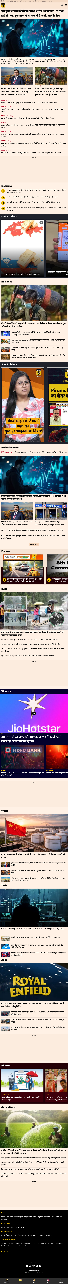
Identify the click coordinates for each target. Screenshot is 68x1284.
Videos (5, 691)
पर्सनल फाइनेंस (19, 1217)
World (4, 811)
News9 (7, 1)
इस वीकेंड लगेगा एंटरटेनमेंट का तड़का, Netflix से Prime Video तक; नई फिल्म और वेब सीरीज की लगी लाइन (37, 946)
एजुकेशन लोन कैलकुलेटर (46, 1235)
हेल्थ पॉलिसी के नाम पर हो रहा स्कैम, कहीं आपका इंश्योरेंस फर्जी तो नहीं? (21, 1098)
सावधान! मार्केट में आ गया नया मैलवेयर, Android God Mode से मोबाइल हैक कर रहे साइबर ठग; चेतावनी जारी (38, 954)
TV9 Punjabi (11, 1246)
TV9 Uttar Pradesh (21, 1246)
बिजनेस (3, 1217)
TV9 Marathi (19, 1243)
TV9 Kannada (35, 1243)
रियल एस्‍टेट (47, 1217)
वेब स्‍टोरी (23, 1227)
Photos (5, 1066)
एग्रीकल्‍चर (4, 1220)
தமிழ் (38, 1)
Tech (2, 734)
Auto (2, 123)
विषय (7, 1227)
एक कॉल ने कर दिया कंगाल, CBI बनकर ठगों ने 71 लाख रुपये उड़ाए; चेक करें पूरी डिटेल (33, 929)
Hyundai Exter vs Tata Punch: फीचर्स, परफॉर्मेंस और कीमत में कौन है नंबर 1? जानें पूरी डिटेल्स (37, 1021)
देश (53, 1217)
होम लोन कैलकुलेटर (6, 1235)
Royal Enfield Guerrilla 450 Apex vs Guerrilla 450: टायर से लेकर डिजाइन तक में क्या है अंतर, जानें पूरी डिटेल (32, 1005)
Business (37, 86)
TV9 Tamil (50, 1243)
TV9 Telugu (11, 1243)
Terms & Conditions (59, 1256)
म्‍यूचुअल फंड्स (28, 1217)
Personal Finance (6, 116)
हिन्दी (2, 1)
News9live (4, 1246)
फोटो (12, 1227)
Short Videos (9, 365)
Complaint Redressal (47, 1256)
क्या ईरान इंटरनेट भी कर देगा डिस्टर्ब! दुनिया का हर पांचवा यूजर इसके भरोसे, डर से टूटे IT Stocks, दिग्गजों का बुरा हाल (36, 209)
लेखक (3, 1227)
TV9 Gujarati (27, 1243)
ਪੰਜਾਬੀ (34, 1)
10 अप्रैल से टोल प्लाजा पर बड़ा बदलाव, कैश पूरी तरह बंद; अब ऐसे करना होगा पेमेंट (35, 938)
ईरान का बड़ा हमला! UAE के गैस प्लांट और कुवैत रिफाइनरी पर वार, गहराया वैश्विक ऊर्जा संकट (37, 872)
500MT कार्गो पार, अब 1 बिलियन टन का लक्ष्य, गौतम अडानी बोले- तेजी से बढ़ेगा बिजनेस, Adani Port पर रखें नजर (16, 92)
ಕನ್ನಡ (11, 1)
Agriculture (8, 1107)
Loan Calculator (7, 1231)
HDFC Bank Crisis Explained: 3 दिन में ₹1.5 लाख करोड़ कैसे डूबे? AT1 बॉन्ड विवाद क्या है (22, 774)
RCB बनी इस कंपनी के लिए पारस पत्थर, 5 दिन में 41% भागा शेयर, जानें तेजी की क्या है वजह (33, 202)
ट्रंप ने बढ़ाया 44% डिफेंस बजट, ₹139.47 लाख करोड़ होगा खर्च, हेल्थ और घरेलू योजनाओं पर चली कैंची (38, 864)
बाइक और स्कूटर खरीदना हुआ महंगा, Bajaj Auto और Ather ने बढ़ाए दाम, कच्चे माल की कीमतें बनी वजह (37, 1013)
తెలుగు (16, 1)
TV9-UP (50, 1)
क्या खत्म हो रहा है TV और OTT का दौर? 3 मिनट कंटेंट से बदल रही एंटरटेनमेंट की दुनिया (31, 739)
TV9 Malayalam (59, 1243)
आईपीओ (40, 1217)
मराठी (20, 1)
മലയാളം (44, 1)
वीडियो (18, 1227)
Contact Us (4, 1256)
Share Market (5, 100)
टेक (61, 1217)
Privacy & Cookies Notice (33, 1256)
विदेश (57, 1217)
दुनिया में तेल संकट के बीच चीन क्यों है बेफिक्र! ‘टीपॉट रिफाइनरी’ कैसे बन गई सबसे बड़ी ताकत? (33, 856)
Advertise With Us (20, 1256)
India (4, 589)
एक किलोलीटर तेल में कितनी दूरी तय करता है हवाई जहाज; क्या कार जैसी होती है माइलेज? (32, 197)
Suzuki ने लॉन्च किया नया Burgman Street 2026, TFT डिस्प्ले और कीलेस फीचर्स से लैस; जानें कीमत (38, 1029)
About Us (11, 1256)
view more (33, 544)
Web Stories (8, 217)
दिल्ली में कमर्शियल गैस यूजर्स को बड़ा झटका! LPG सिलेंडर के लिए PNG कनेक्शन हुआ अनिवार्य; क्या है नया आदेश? (50, 92)
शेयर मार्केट (10, 1217)
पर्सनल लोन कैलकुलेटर (20, 1235)
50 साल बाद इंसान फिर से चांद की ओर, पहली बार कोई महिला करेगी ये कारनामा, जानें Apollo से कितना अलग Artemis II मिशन (36, 191)
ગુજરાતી (25, 1)
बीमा (34, 1217)
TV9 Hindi (3, 1243)
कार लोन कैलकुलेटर (33, 1235)
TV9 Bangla (43, 1243)
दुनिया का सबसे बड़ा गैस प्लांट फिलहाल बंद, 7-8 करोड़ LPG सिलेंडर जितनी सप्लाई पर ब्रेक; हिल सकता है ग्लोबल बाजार (38, 879)
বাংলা (30, 1)
